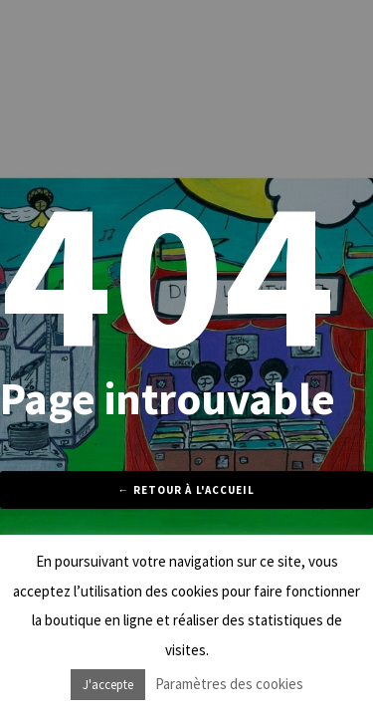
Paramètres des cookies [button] (229, 683)
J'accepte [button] (108, 684)
